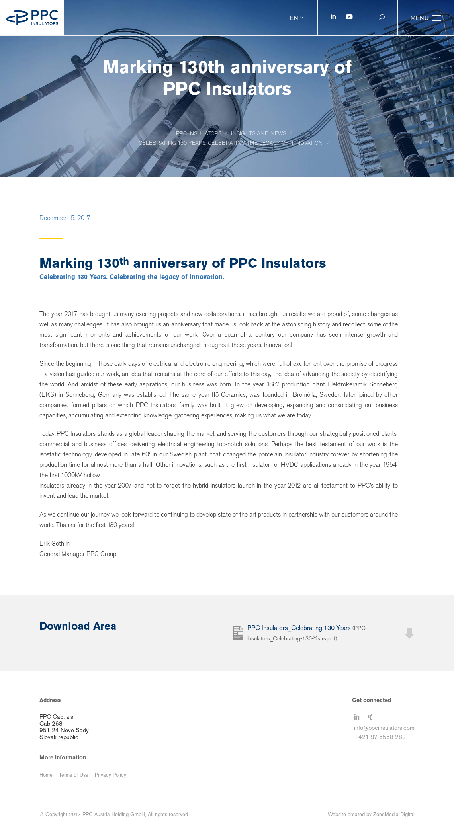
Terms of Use (73, 775)
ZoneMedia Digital (394, 814)
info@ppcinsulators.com (384, 727)
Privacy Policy (110, 775)
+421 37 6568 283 (380, 737)
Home (46, 775)
